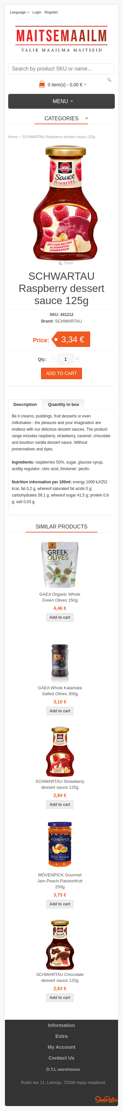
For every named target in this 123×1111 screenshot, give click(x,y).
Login (36, 12)
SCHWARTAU (68, 321)
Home (13, 137)
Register (51, 12)
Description (25, 404)
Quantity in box (63, 404)
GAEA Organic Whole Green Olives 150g (59, 597)
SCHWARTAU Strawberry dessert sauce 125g (59, 784)
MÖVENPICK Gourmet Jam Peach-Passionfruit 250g (59, 880)
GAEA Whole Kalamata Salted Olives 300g (60, 690)
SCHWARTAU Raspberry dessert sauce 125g (58, 137)
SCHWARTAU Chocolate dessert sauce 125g (59, 977)
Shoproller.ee (106, 1099)
